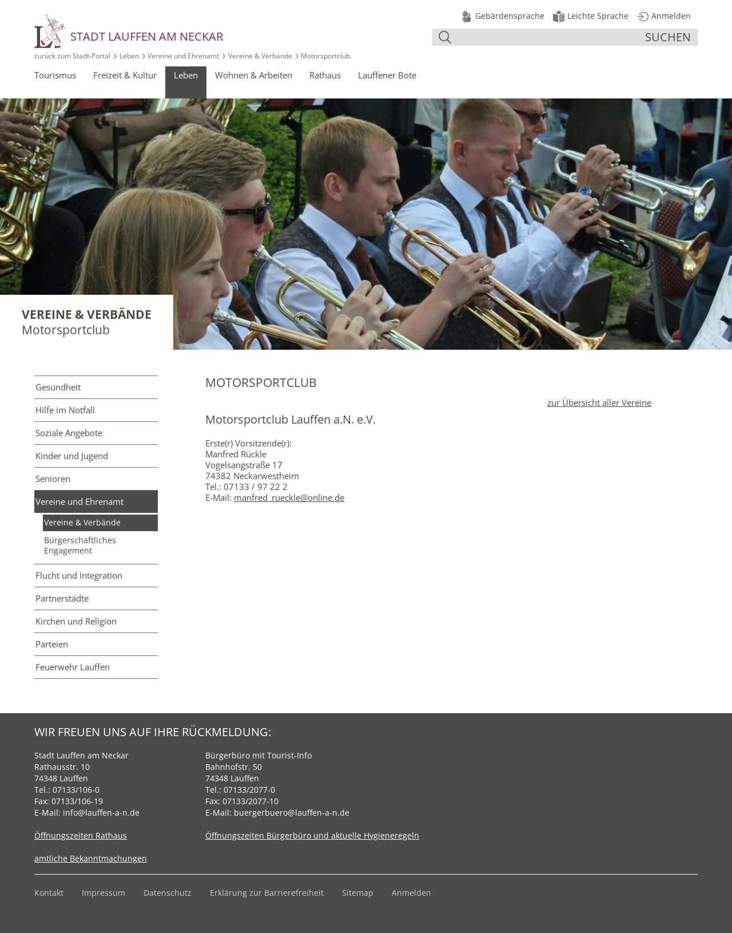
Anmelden (411, 892)
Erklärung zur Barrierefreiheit (267, 892)
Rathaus (325, 75)
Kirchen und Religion (76, 621)
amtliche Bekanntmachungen (90, 858)
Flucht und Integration (78, 575)
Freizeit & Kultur (125, 75)
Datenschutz (168, 892)
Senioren (52, 478)
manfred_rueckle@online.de (289, 497)
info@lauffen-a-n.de (101, 812)
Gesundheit (58, 387)
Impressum (103, 892)
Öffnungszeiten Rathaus (80, 835)
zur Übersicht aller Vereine (599, 402)
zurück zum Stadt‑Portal (72, 56)
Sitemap (357, 892)
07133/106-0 (76, 789)
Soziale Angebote (68, 432)
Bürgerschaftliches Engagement (80, 545)
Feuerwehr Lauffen (72, 667)
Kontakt (48, 892)
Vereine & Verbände (260, 56)
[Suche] (549, 37)
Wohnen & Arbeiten (253, 75)
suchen (668, 37)
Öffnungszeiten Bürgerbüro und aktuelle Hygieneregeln (312, 835)
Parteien (51, 644)
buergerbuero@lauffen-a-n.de (291, 812)
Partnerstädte (62, 598)
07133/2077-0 (249, 789)
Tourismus (55, 75)
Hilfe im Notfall (65, 410)
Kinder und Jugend (71, 455)
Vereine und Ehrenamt (183, 56)
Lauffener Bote (387, 75)
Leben (129, 56)
